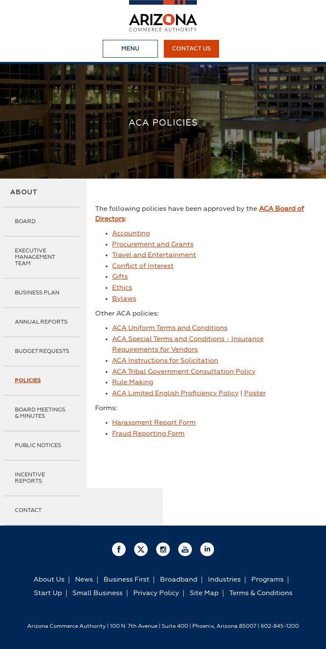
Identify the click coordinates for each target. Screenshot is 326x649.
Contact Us (191, 49)
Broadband (178, 579)
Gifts (120, 277)
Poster (255, 393)
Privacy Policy (156, 593)
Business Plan (37, 293)
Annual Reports (41, 322)
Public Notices (38, 445)
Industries (224, 579)
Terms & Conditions (260, 593)
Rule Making (132, 382)
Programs (267, 579)
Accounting (131, 233)
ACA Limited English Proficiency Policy (175, 393)
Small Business (98, 593)
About (23, 192)
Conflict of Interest (143, 266)
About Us (49, 579)
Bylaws (124, 299)
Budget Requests (42, 351)
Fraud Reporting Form (148, 434)
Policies (28, 380)
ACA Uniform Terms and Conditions (170, 328)
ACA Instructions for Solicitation (165, 361)
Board (25, 221)
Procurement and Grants (153, 244)
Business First (126, 579)
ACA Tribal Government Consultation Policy (184, 372)
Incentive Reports (30, 478)
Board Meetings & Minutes (40, 413)
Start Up (48, 593)
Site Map (204, 593)
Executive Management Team (35, 257)
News (84, 579)
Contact (28, 510)
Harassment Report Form (154, 423)
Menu (130, 49)
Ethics (122, 288)
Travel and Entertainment (154, 255)
